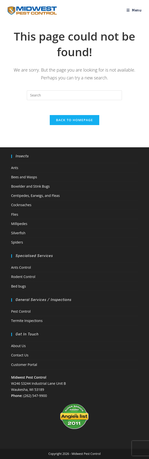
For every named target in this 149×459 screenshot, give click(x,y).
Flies (14, 214)
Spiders (17, 242)
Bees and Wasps (24, 177)
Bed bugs (18, 286)
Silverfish (18, 233)
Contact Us (20, 355)
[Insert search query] (74, 95)
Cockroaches (21, 205)
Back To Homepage (74, 120)
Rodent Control (23, 276)
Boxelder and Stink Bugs (30, 186)
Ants (14, 167)
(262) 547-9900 (35, 395)
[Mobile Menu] (134, 10)
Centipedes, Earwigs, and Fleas (35, 195)
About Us (18, 345)
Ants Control (21, 267)
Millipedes (19, 223)
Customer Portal (24, 364)
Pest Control (21, 311)
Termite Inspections (27, 320)
